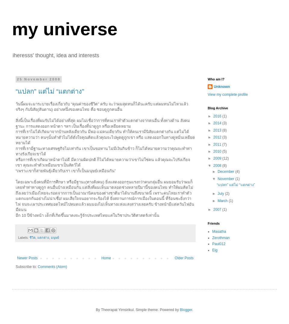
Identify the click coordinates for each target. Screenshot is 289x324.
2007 (217, 209)
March (223, 201)
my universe (64, 29)
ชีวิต (33, 237)
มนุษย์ (55, 237)
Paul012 (218, 244)
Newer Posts (27, 258)
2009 (217, 158)
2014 (217, 123)
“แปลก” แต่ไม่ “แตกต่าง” (50, 91)
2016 (217, 116)
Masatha (219, 231)
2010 (217, 151)
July (221, 194)
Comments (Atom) (52, 267)
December (226, 172)
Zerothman (221, 238)
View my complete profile (228, 94)
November (226, 179)
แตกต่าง (43, 237)
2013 (217, 130)
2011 (217, 144)
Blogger (186, 310)
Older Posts (184, 258)
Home (106, 258)
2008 (217, 166)
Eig (214, 250)
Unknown (222, 87)
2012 (217, 137)
